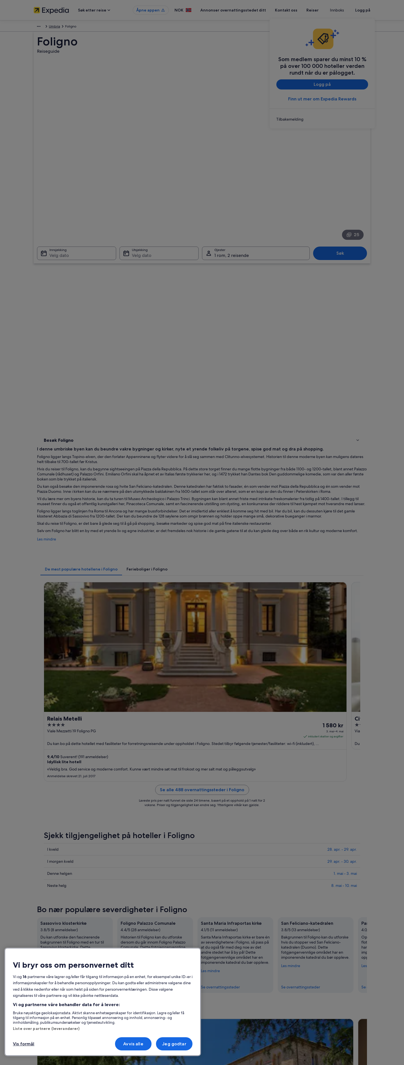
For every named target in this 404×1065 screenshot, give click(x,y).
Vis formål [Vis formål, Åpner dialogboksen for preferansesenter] (24, 1043)
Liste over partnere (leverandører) (46, 1028)
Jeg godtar (174, 1043)
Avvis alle (133, 1043)
